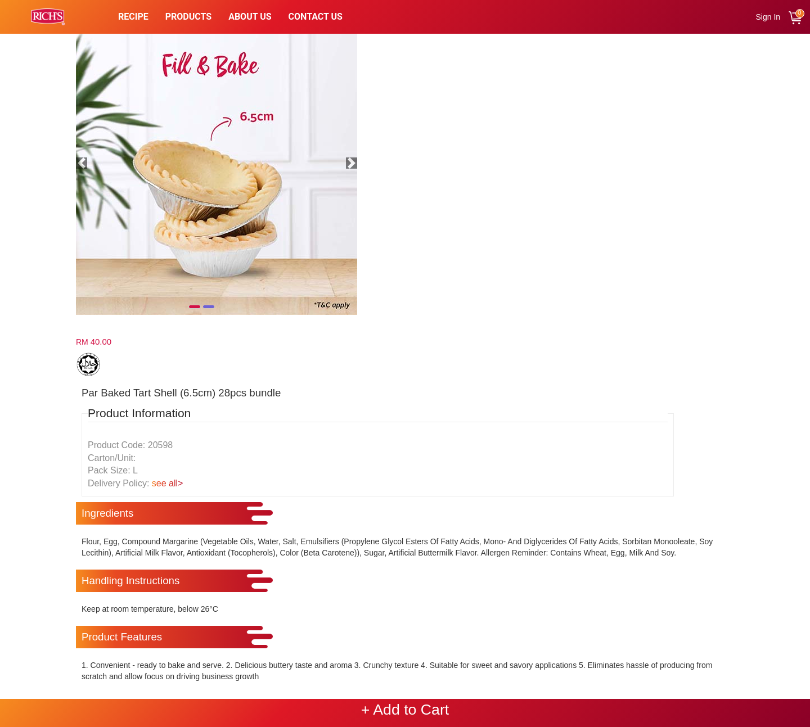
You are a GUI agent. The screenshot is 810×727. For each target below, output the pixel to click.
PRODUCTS (188, 16)
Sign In (768, 16)
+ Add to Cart (405, 709)
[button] (81, 163)
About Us (249, 16)
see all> (167, 483)
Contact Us (316, 16)
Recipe (133, 16)
